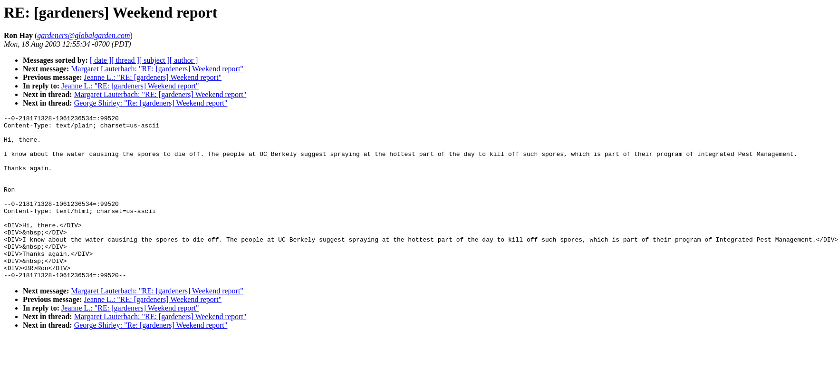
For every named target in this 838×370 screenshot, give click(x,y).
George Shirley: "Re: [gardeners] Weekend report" (151, 103)
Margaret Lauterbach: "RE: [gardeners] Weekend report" (157, 69)
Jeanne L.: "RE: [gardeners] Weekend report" (153, 77)
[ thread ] (125, 60)
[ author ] (184, 60)
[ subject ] (154, 60)
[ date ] (100, 60)
